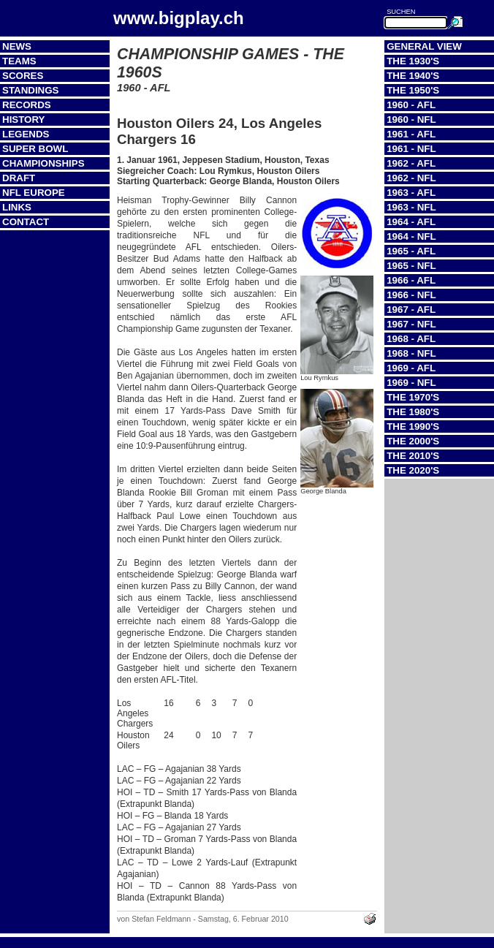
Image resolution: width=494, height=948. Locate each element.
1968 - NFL (411, 353)
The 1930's (413, 61)
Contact (25, 221)
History (23, 119)
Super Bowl (35, 148)
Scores (22, 75)
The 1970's (413, 397)
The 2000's (413, 441)
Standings (30, 90)
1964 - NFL (411, 236)
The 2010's (413, 455)
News (16, 46)
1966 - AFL (411, 280)
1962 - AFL (411, 163)
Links (16, 207)
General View (424, 46)
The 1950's (413, 90)
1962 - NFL (411, 177)
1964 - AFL (411, 221)
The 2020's (413, 470)
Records (26, 104)
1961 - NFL (411, 148)
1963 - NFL (411, 207)
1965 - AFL (411, 251)
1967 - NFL (411, 324)
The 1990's (413, 426)
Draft (18, 177)
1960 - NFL (411, 119)
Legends (25, 134)
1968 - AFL (411, 338)
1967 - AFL (411, 309)
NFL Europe (33, 192)
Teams (19, 61)
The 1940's (413, 75)
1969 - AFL (411, 368)
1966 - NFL (411, 294)
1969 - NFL (411, 382)
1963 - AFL (411, 192)
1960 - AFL (411, 104)
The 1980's (413, 411)
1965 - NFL (411, 265)
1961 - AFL (411, 134)
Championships (43, 163)
